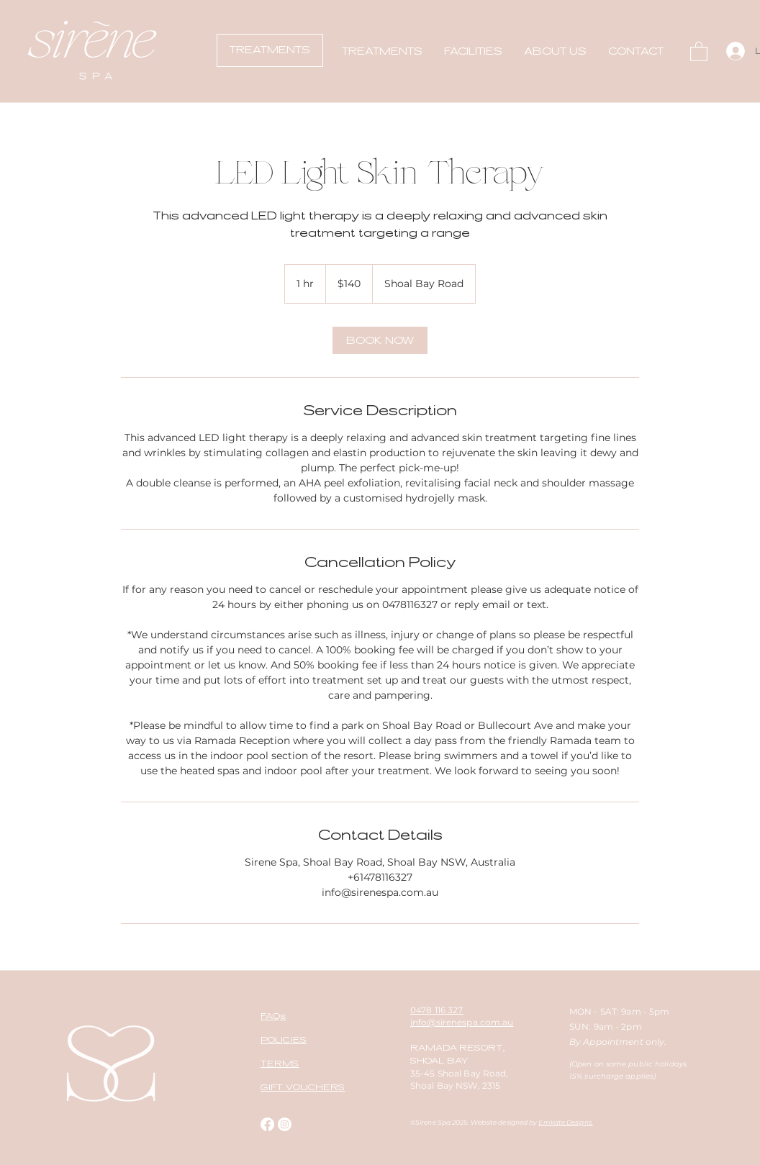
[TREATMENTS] (270, 50)
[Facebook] (267, 1124)
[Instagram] (284, 1124)
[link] (380, 340)
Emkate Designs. (565, 1122)
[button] (382, 51)
